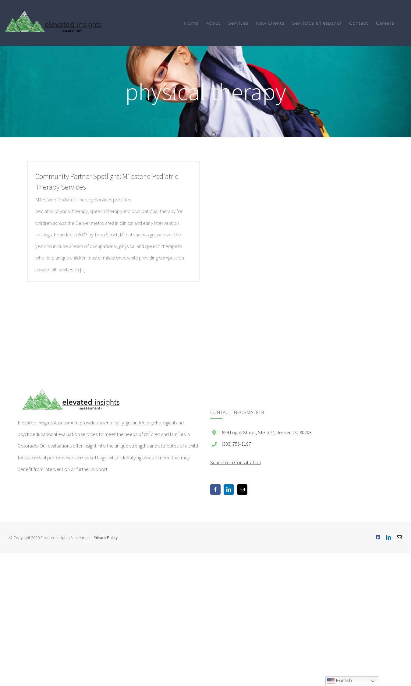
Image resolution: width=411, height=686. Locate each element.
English (339, 681)
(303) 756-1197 (236, 444)
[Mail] (242, 489)
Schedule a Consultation (235, 462)
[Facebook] (215, 489)
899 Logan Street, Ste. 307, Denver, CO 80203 (267, 432)
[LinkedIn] (229, 489)
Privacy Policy (106, 537)
